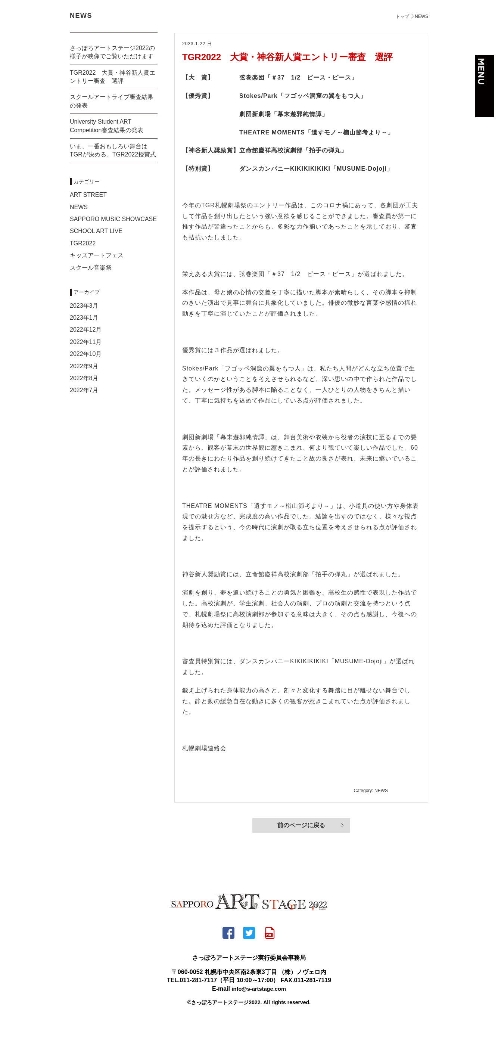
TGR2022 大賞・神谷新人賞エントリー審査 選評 (287, 93)
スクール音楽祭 (91, 303)
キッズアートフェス (97, 291)
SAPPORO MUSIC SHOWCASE (113, 255)
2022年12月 (86, 365)
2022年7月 (84, 426)
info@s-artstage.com (259, 1025)
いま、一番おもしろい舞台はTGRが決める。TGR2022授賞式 (113, 186)
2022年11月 (86, 378)
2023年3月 (84, 341)
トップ (402, 52)
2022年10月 (86, 390)
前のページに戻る (301, 862)
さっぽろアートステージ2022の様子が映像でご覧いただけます (112, 88)
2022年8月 (84, 414)
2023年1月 (84, 353)
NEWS (79, 243)
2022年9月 (84, 402)
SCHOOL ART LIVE (96, 267)
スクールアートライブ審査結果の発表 (111, 137)
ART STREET (88, 230)
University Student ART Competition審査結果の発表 (106, 161)
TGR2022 (83, 279)
